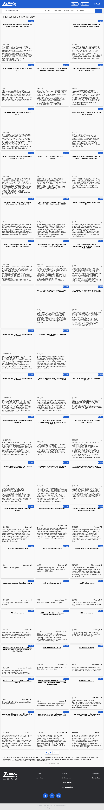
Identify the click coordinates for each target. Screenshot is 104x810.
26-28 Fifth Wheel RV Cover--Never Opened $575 (17, 69)
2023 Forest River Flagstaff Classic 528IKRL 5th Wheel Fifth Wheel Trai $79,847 (52, 291)
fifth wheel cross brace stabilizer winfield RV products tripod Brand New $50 (17, 203)
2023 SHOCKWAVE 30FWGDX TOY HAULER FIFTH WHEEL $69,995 (17, 157)
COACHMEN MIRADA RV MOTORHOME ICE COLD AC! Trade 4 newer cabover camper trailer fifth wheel (17, 649)
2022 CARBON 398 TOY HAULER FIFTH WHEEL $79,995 (86, 421)
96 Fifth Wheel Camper (86, 648)
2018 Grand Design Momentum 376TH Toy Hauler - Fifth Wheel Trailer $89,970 (87, 157)
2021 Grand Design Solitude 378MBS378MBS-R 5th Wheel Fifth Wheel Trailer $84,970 (87, 246)
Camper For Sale (62, 757)
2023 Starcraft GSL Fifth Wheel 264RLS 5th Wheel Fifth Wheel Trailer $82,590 (17, 25)
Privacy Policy (67, 787)
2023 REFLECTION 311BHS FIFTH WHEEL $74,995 (52, 335)
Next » (56, 753)
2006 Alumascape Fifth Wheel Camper (86, 548)
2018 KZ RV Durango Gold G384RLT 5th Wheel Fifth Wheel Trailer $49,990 (17, 245)
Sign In (74, 4)
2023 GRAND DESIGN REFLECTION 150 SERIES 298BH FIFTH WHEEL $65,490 (86, 25)
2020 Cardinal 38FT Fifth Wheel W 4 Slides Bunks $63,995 (86, 113)
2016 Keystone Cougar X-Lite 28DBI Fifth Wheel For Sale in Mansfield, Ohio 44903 (52, 715)
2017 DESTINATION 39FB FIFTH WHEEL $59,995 (86, 379)
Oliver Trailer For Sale (43, 761)
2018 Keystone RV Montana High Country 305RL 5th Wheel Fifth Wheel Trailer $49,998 (87, 291)
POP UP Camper (7, 757)
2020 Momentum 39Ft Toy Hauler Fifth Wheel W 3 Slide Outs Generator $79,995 (52, 203)
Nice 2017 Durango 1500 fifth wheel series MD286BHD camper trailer (87, 509)
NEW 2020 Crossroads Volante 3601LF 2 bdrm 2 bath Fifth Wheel (86, 715)
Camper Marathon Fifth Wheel (52, 548)
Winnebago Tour (64, 759)
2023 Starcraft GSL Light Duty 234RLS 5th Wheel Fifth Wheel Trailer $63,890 (52, 245)
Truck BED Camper (74, 757)
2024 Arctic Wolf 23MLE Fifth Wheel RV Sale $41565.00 (17, 379)
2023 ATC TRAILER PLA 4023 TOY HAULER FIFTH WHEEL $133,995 (17, 467)
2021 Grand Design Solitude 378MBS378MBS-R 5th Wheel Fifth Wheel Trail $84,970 (52, 422)
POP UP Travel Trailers (9, 761)
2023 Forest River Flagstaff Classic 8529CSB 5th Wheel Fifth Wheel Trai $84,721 (87, 467)
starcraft (22, 57)
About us (39, 778)
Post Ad (96, 4)
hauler (24, 92)
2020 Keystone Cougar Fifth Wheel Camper (17, 583)
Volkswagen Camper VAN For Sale (34, 759)
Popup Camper (6, 759)
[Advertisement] (52, 35)
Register (85, 4)
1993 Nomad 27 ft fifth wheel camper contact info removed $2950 (52, 613)
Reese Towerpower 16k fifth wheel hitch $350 (86, 203)
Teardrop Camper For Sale (21, 757)
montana (75, 91)
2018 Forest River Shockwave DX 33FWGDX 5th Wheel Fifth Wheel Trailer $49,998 (52, 69)
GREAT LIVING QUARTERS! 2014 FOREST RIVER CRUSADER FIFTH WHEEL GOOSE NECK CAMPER (52, 682)
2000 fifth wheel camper (87, 583)
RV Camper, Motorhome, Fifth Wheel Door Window (17, 681)
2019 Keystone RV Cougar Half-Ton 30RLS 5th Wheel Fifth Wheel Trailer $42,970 (52, 467)
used (73, 47)
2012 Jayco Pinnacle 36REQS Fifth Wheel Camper (17, 509)
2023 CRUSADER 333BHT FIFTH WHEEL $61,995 (52, 157)
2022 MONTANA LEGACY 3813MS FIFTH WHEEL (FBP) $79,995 (86, 69)
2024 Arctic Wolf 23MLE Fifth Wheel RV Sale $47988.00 (17, 335)
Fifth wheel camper (17, 613)
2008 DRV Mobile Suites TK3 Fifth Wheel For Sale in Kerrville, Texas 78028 (17, 715)
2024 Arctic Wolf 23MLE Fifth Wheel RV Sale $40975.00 (17, 421)
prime (12, 135)
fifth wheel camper (86, 613)
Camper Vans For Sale (49, 757)
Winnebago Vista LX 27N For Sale (26, 761)
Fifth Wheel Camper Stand (52, 583)
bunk (54, 187)
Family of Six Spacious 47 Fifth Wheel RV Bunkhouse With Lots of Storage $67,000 (52, 379)
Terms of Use (67, 782)
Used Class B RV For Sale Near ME (80, 759)
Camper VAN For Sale (35, 757)
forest (50, 101)
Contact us (96, 778)
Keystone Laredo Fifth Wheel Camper (52, 508)
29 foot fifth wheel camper (52, 648)
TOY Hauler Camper (18, 759)
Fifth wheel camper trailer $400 (17, 548)
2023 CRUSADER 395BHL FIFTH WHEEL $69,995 (17, 113)
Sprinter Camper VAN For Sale (89, 757)
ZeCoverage (66, 778)
